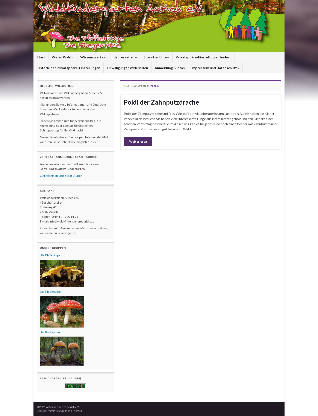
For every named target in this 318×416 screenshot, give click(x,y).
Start (41, 57)
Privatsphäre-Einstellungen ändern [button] (203, 57)
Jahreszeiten (125, 57)
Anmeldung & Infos (170, 68)
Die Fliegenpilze (50, 291)
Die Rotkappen (50, 332)
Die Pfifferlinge (50, 255)
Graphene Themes (71, 410)
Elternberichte (156, 57)
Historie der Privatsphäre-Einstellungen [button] (68, 68)
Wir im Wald (63, 57)
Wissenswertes (94, 57)
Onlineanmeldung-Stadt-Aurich (61, 175)
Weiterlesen (138, 141)
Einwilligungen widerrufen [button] (127, 68)
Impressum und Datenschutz (215, 68)
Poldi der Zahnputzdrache (161, 102)
